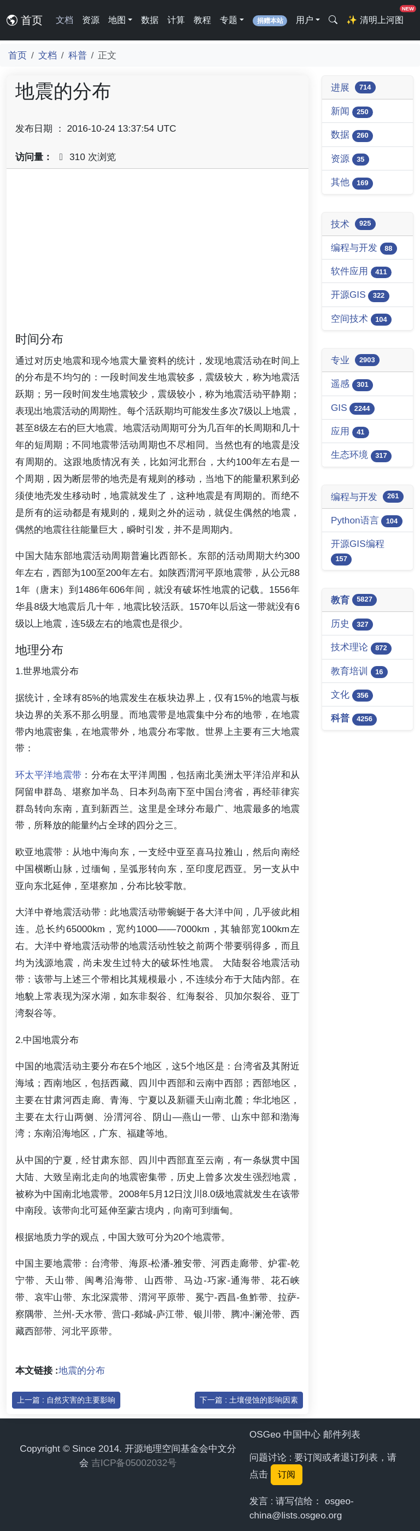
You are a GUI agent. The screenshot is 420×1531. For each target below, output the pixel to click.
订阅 (286, 1474)
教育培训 (359, 672)
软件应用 (361, 272)
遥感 (352, 384)
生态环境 (361, 455)
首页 (25, 20)
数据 (150, 20)
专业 (355, 360)
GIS (353, 408)
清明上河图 (376, 17)
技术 (353, 224)
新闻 (352, 111)
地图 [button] (117, 20)
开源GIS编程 (357, 551)
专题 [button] (228, 20)
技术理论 (361, 647)
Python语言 (366, 521)
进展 (353, 87)
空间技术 (361, 319)
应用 (350, 432)
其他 (352, 182)
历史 (352, 624)
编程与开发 (364, 248)
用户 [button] (304, 20)
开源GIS (360, 295)
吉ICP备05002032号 (134, 1462)
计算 (176, 20)
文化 (352, 695)
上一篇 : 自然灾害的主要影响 (66, 1399)
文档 (64, 20)
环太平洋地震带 (48, 774)
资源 (91, 20)
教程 (202, 20)
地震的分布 (82, 1370)
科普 (77, 55)
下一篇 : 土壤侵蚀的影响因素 (249, 1399)
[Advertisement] (157, 254)
